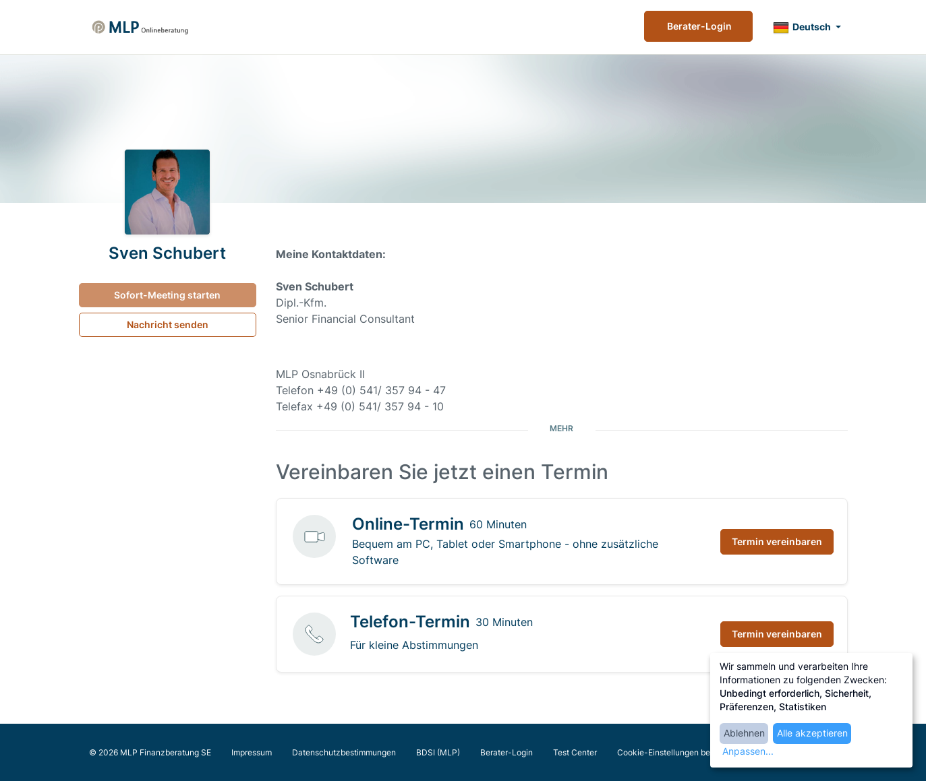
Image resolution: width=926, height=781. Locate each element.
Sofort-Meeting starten (167, 295)
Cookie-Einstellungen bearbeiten (679, 752)
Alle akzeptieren (812, 733)
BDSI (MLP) (438, 752)
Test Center (575, 752)
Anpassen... (748, 751)
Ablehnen (744, 733)
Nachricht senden (167, 324)
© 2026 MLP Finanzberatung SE (150, 752)
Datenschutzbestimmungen (344, 752)
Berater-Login (698, 26)
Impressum (251, 752)
